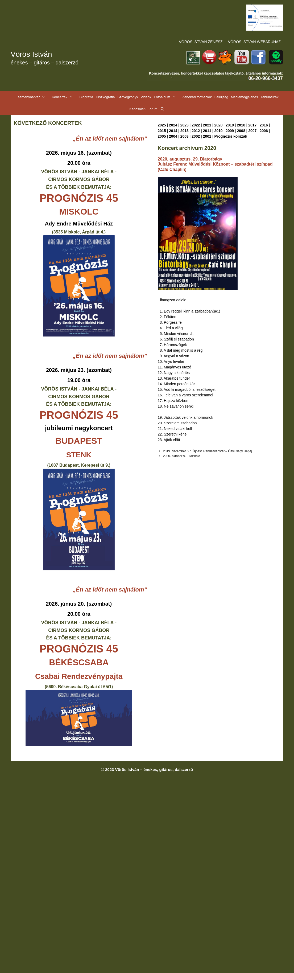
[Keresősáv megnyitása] (162, 109)
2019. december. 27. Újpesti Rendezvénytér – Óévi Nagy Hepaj (207, 451)
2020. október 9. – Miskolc (181, 456)
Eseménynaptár (32, 97)
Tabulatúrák (270, 97)
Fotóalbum (167, 97)
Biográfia (86, 97)
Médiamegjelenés (244, 97)
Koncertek (65, 97)
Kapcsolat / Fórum (143, 109)
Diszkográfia (105, 97)
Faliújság (221, 97)
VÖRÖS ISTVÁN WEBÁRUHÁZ (254, 42)
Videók (146, 97)
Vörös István (31, 54)
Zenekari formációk (197, 97)
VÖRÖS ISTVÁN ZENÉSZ (201, 42)
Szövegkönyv (127, 97)
